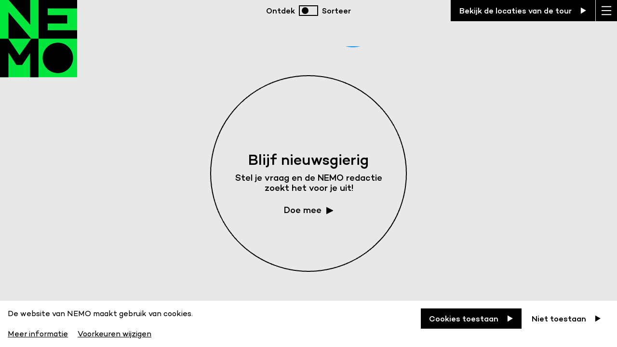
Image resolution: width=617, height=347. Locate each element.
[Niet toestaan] (566, 318)
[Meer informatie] (39, 332)
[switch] (308, 10)
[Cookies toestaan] (471, 318)
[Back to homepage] (38, 48)
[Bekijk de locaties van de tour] (523, 10)
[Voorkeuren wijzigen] (114, 332)
